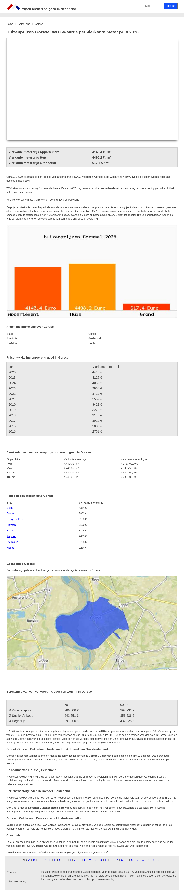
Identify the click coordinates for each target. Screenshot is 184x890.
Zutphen (11, 536)
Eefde (10, 530)
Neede (10, 547)
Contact (11, 872)
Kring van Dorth (15, 519)
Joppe (10, 513)
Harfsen (11, 525)
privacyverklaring (16, 881)
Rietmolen (12, 542)
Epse (10, 507)
